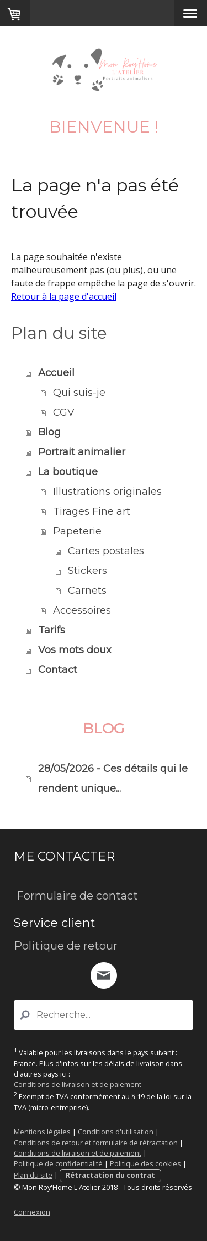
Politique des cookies (145, 1163)
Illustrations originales (107, 492)
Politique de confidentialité (58, 1163)
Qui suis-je (79, 393)
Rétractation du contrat (110, 1175)
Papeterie (77, 531)
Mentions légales (42, 1132)
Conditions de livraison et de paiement (77, 1084)
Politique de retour (66, 945)
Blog (49, 432)
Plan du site (33, 1175)
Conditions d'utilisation (115, 1132)
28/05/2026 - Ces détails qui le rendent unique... (113, 779)
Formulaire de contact (76, 895)
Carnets (87, 590)
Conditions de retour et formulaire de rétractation (96, 1143)
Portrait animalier (81, 452)
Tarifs (51, 630)
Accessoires (82, 610)
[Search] (103, 1015)
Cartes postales (106, 551)
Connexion (32, 1212)
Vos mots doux (75, 650)
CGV (64, 412)
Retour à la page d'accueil (63, 296)
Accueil (56, 373)
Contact (57, 670)
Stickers (87, 571)
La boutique (68, 472)
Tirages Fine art (91, 511)
